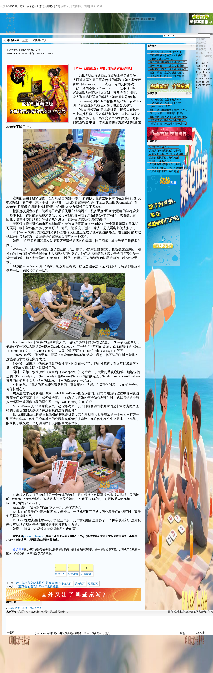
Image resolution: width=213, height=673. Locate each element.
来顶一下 (60, 573)
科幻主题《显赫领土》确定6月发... (168, 62)
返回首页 (93, 583)
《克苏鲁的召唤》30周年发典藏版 (37, 586)
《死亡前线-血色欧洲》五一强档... (167, 123)
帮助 (93, 6)
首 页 (11, 14)
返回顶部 (86, 573)
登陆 (86, 6)
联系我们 (201, 49)
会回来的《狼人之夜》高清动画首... (168, 69)
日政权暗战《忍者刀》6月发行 (166, 55)
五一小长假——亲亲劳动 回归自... (167, 65)
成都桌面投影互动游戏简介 (163, 157)
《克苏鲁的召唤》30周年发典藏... (167, 76)
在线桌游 (11, 31)
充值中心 (77, 6)
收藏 (99, 6)
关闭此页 (80, 583)
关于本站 (201, 39)
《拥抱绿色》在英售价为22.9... (166, 51)
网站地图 (201, 46)
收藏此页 (66, 583)
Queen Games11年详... (161, 58)
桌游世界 (5, 6)
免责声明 (201, 42)
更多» (193, 45)
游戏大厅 (66, 6)
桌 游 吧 (10, 21)
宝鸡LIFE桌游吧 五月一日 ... (164, 147)
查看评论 (73, 573)
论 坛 (11, 28)
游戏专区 (11, 17)
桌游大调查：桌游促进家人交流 (25, 608)
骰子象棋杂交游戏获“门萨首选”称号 (38, 582)
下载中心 (11, 24)
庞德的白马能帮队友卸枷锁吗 (165, 150)
